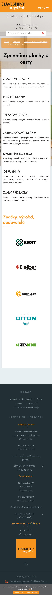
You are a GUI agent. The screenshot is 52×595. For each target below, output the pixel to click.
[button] (43, 7)
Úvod (6, 41)
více (29, 589)
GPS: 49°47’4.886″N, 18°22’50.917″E (25, 515)
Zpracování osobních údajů (27, 407)
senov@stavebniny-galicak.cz (29, 507)
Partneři (20, 403)
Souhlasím (18, 592)
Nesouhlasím (32, 592)
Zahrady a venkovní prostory (36, 41)
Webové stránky (16, 581)
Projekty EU (32, 403)
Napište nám (26, 399)
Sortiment (16, 41)
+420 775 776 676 (26, 27)
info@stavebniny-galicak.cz (26, 25)
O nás (39, 399)
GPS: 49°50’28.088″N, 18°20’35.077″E (24, 468)
